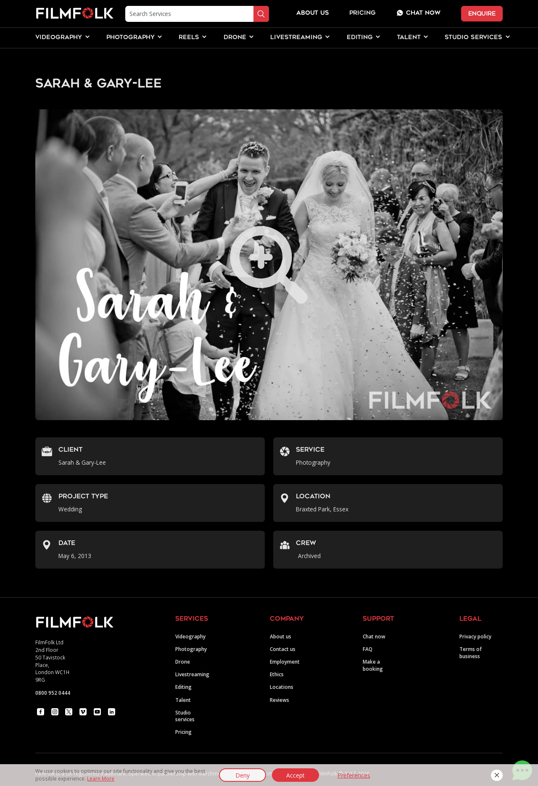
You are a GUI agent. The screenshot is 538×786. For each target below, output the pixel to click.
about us (312, 13)
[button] (496, 775)
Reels (189, 37)
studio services (473, 37)
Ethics (277, 674)
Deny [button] (242, 775)
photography (130, 37)
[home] (74, 13)
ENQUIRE (482, 14)
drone (235, 37)
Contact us (282, 649)
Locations (281, 686)
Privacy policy (475, 636)
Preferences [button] (354, 775)
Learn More (100, 778)
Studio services (185, 716)
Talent (183, 699)
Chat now (374, 636)
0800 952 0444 (52, 692)
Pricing (362, 13)
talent (409, 37)
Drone (182, 661)
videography (58, 37)
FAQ (367, 649)
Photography (191, 649)
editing (360, 37)
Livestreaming (192, 674)
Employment (285, 661)
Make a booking (373, 665)
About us (280, 636)
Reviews (279, 699)
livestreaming (296, 37)
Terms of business (470, 652)
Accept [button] (295, 775)
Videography (190, 636)
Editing (183, 686)
